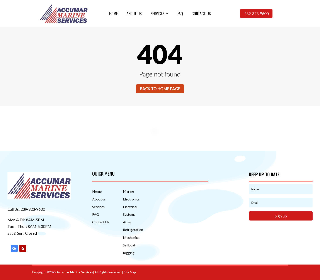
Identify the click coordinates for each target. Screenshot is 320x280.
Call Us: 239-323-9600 (26, 209)
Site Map (130, 272)
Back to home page (160, 88)
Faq (180, 14)
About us (134, 14)
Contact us (201, 14)
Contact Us (100, 222)
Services (157, 14)
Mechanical (131, 237)
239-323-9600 (256, 13)
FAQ (95, 214)
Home (113, 14)
